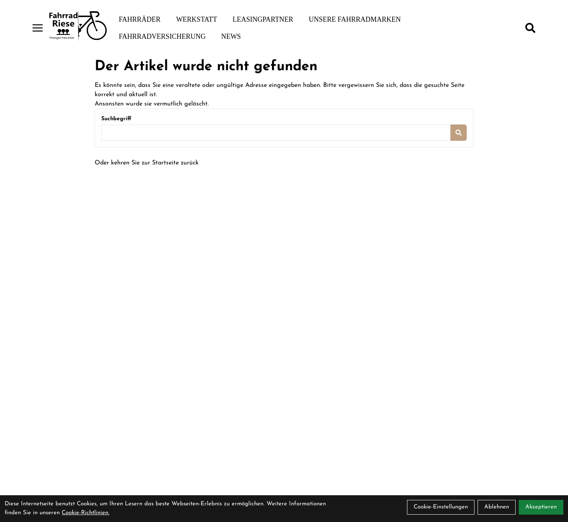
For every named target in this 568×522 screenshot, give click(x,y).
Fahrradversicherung (162, 36)
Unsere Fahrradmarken (355, 19)
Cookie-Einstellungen (441, 507)
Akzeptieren (541, 507)
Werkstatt (196, 19)
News (231, 36)
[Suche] (530, 28)
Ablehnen (496, 507)
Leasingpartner (262, 19)
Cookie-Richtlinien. (85, 513)
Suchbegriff (116, 119)
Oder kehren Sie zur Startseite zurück (147, 163)
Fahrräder (140, 19)
